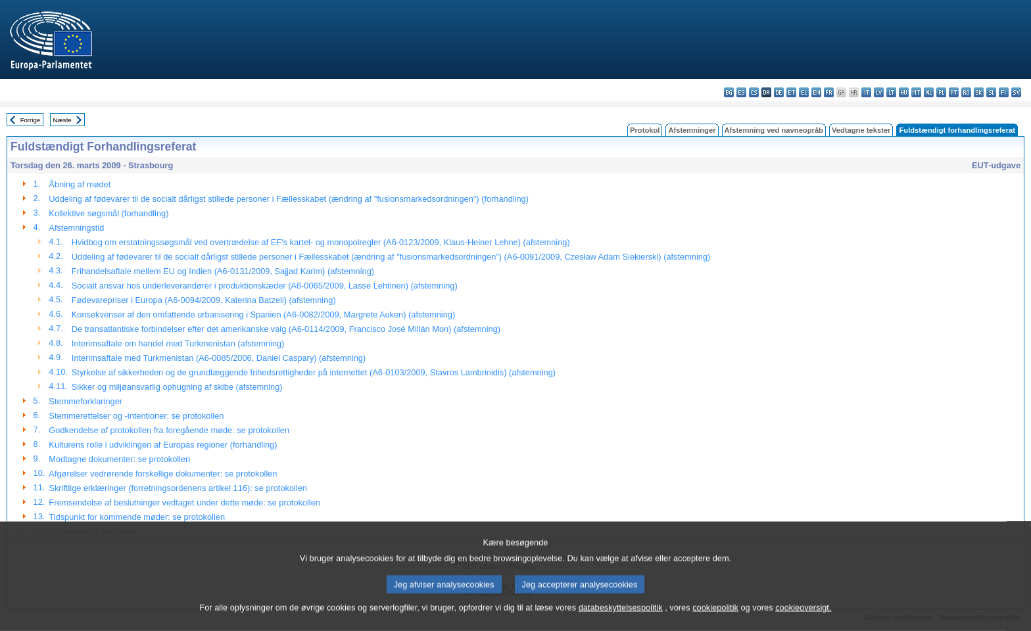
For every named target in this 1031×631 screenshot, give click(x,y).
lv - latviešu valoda (879, 92)
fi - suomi (1004, 92)
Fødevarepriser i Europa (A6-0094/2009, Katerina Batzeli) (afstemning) (204, 300)
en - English (816, 92)
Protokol (644, 130)
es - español (741, 92)
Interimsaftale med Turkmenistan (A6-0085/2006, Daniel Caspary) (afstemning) (219, 358)
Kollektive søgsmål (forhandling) (108, 213)
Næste (62, 120)
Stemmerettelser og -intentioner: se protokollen (136, 416)
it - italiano (866, 92)
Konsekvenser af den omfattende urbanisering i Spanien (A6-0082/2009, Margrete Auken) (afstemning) (263, 314)
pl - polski (941, 92)
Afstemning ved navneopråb (774, 130)
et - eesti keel (791, 92)
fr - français (829, 92)
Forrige (30, 120)
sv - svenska (1016, 92)
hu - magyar (904, 92)
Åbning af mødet (79, 184)
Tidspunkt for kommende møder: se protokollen (137, 517)
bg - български (729, 92)
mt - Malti (916, 92)
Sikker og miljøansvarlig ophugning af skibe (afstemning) (177, 387)
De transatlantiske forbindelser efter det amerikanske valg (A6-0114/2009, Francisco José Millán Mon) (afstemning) (286, 329)
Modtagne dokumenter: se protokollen (119, 459)
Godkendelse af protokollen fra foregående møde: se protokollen (169, 430)
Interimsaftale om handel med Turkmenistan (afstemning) (178, 343)
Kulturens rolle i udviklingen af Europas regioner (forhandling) (163, 445)
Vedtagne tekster (861, 130)
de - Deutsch (779, 92)
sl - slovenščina (991, 92)
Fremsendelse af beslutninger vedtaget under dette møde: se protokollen (184, 502)
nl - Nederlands (929, 92)
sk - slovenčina (979, 92)
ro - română (966, 92)
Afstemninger (691, 130)
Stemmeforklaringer (85, 401)
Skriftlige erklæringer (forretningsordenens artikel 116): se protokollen (178, 488)
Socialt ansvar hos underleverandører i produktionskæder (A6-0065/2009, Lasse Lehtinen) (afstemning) (265, 286)
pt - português (954, 92)
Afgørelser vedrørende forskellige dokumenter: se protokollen (163, 474)
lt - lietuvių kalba (891, 92)
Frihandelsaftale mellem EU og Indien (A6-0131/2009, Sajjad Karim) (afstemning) (223, 271)
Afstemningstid (76, 228)
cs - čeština (754, 92)
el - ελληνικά (804, 92)
